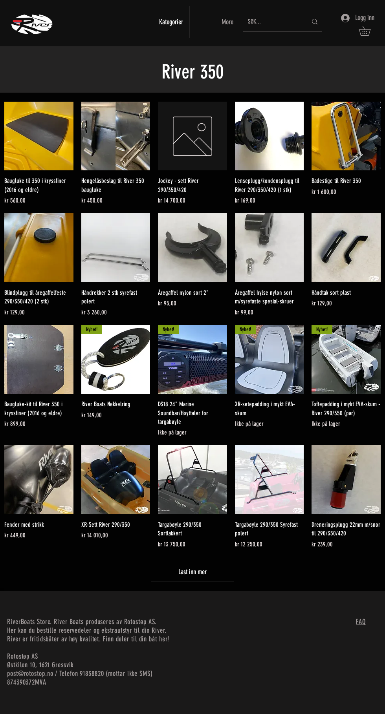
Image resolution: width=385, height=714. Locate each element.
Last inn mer (192, 572)
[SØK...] (271, 22)
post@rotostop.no (30, 673)
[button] (369, 31)
